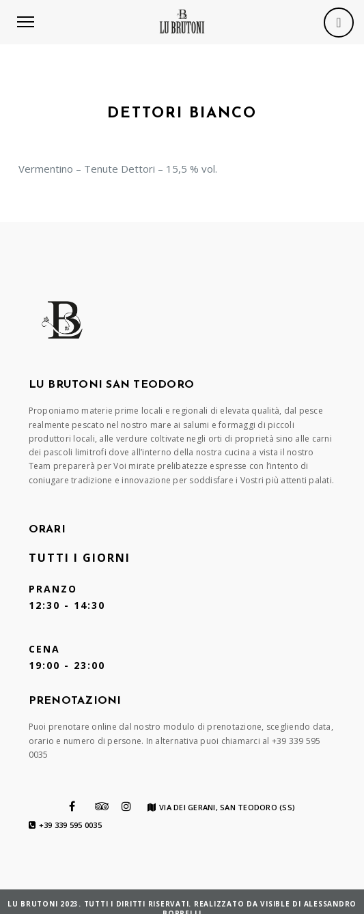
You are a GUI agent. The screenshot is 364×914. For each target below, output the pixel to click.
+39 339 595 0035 (65, 825)
